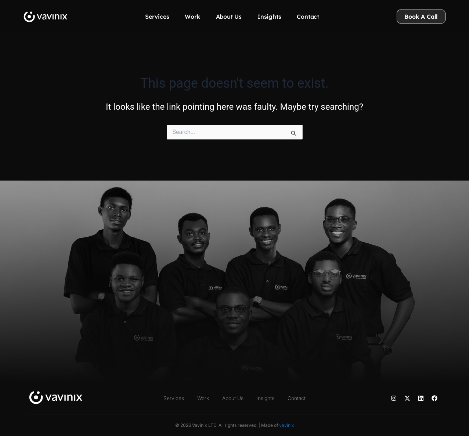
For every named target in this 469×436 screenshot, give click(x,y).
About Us (229, 16)
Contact (308, 16)
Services (157, 16)
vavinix (286, 425)
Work (192, 16)
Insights (269, 16)
